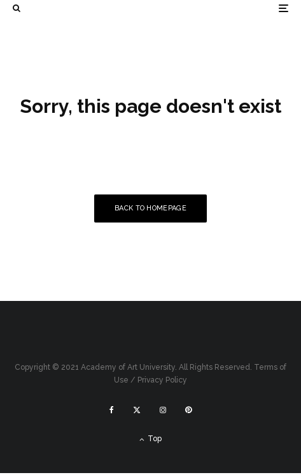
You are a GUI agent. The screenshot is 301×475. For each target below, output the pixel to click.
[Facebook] (111, 410)
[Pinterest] (188, 410)
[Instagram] (163, 410)
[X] (136, 410)
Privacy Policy (162, 380)
